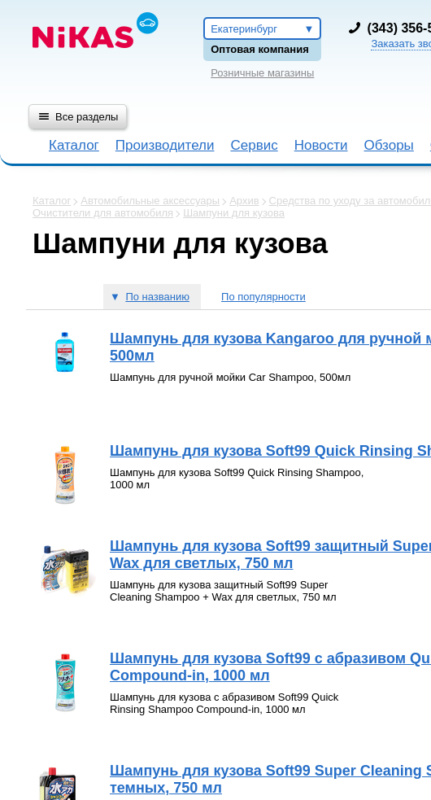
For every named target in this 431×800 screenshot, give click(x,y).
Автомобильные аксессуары (150, 201)
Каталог (74, 145)
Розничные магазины (262, 73)
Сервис (253, 145)
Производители (165, 145)
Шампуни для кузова (234, 213)
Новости (321, 145)
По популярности (263, 297)
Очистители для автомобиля (103, 213)
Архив (244, 201)
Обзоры (389, 145)
